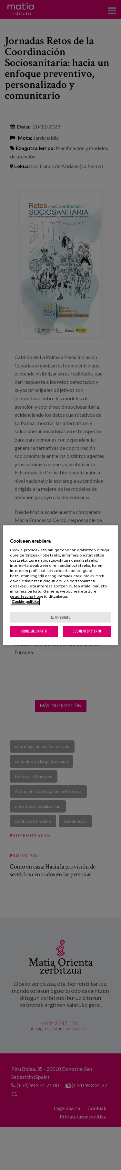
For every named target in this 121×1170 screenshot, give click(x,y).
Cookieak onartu (34, 631)
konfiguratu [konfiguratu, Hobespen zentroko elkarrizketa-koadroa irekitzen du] (60, 617)
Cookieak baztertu (87, 631)
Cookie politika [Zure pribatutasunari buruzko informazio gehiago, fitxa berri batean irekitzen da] (25, 601)
